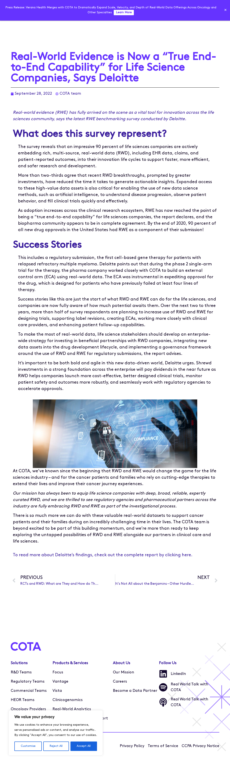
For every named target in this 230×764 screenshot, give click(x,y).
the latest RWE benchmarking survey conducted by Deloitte (125, 119)
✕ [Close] (225, 10)
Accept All (84, 746)
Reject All (56, 746)
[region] (56, 732)
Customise (28, 746)
